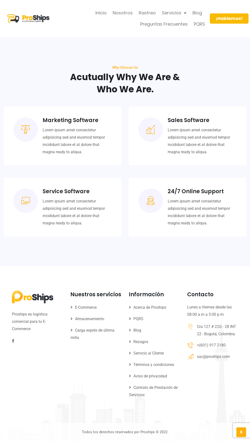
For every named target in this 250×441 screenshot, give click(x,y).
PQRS (199, 24)
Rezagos (140, 341)
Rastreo (147, 13)
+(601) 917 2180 (211, 345)
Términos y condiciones (153, 364)
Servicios (174, 13)
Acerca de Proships (149, 307)
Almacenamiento (89, 318)
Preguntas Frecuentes (164, 24)
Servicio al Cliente (148, 353)
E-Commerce (86, 307)
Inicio (101, 13)
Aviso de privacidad (150, 376)
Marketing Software (70, 127)
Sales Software (188, 134)
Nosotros (123, 13)
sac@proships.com (213, 356)
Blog (197, 13)
